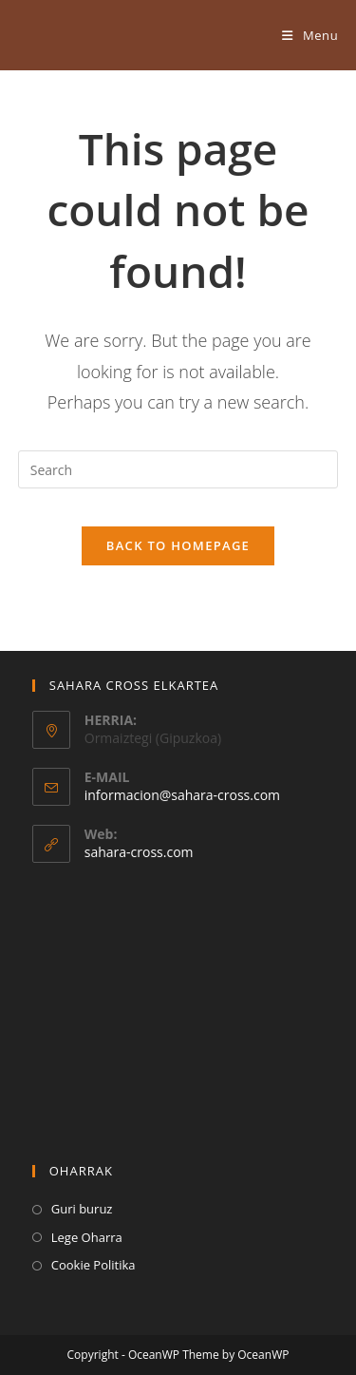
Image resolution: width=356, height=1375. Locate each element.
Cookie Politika (93, 1264)
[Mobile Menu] (310, 35)
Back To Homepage (178, 545)
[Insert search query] (178, 469)
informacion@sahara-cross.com (182, 795)
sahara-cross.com (139, 852)
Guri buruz (82, 1208)
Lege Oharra (86, 1237)
